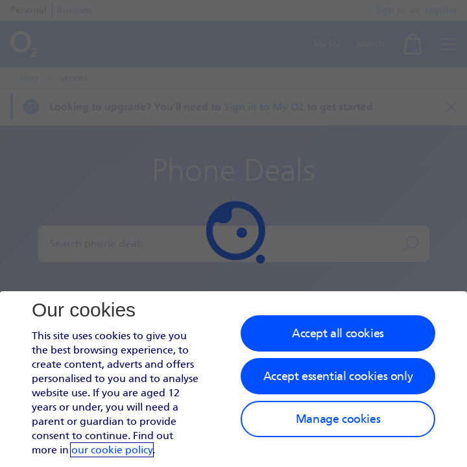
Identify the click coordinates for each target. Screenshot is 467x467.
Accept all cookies (338, 333)
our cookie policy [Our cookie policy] (111, 450)
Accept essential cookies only (338, 376)
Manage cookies (338, 419)
